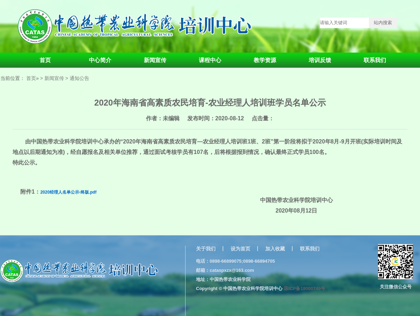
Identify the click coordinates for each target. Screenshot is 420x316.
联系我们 (375, 60)
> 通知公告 (77, 78)
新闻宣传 (155, 60)
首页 (45, 60)
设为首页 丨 (245, 248)
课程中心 (210, 60)
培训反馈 (320, 60)
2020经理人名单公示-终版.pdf (68, 192)
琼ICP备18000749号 (305, 288)
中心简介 (100, 60)
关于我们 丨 (210, 248)
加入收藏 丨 (280, 248)
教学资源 (265, 60)
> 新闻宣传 (52, 78)
